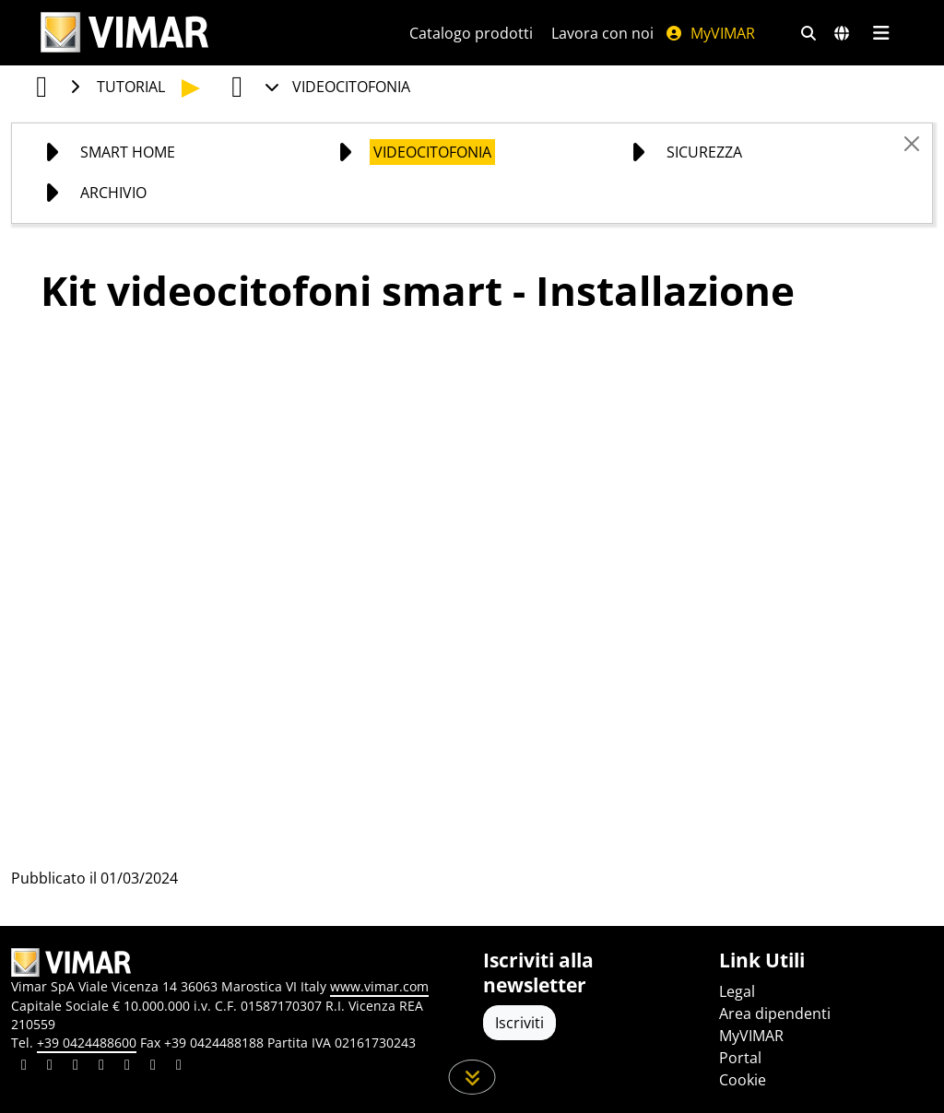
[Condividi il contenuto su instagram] (101, 1067)
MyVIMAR (710, 33)
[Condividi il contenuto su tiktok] (179, 1067)
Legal (737, 991)
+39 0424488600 (86, 1042)
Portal (740, 1058)
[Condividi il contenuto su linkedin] (24, 1067)
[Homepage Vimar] (124, 32)
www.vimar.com (379, 986)
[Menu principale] (880, 33)
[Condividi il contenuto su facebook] (50, 1067)
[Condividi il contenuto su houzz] (153, 1067)
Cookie (742, 1080)
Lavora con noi (602, 33)
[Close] (912, 144)
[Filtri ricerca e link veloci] (808, 33)
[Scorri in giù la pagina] (472, 1077)
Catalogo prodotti (471, 33)
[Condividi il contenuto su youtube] (127, 1067)
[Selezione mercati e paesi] (841, 33)
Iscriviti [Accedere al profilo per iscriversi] (519, 1023)
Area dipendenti (775, 1013)
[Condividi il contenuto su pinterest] (75, 1067)
